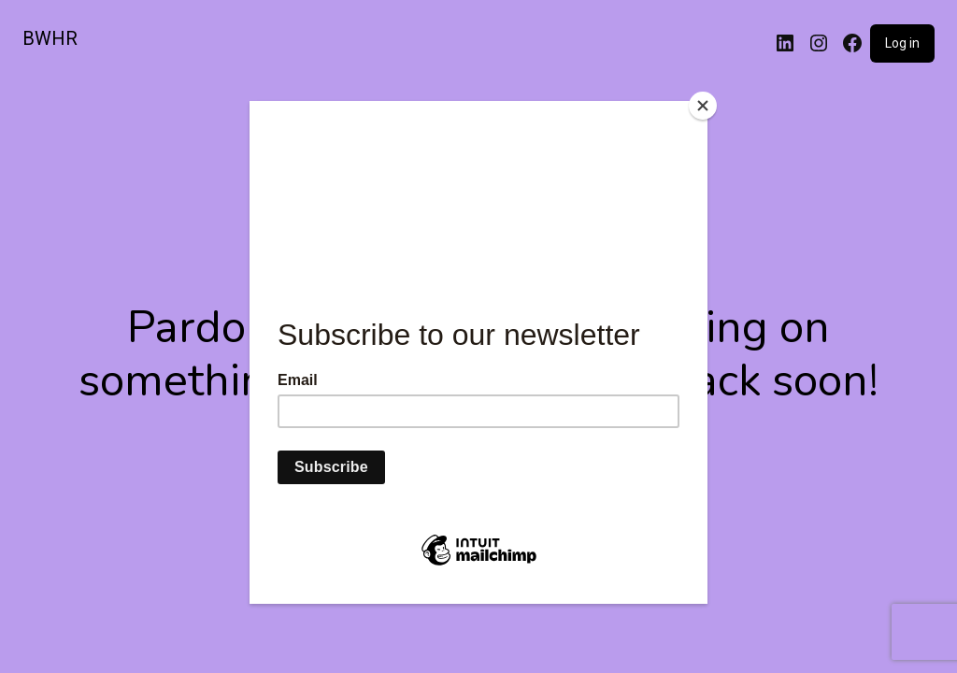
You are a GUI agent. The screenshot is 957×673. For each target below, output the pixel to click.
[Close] (703, 106)
